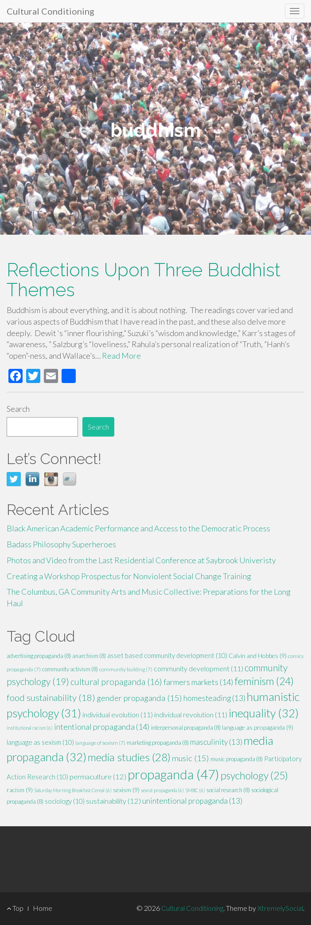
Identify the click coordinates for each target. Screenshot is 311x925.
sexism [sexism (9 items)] (126, 789)
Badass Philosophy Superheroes (61, 544)
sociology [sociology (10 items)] (65, 801)
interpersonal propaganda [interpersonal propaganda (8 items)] (186, 727)
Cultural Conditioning (50, 11)
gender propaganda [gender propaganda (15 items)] (139, 698)
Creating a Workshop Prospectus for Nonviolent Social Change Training (129, 576)
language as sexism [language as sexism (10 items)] (40, 742)
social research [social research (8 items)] (228, 789)
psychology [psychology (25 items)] (254, 775)
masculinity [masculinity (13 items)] (216, 742)
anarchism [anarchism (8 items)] (89, 655)
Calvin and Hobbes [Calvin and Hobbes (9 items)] (258, 655)
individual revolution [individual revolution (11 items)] (190, 714)
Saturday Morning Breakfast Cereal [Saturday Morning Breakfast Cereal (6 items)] (73, 790)
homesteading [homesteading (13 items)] (214, 698)
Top (15, 908)
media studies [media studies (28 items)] (129, 757)
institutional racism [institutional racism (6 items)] (30, 728)
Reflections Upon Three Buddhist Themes (143, 280)
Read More (121, 355)
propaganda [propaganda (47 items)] (173, 774)
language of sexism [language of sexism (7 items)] (100, 742)
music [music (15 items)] (190, 758)
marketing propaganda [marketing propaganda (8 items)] (158, 742)
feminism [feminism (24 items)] (264, 681)
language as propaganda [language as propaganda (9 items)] (257, 727)
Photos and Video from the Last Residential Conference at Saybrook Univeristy (141, 560)
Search (18, 409)
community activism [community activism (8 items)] (70, 669)
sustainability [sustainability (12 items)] (113, 801)
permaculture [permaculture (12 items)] (98, 776)
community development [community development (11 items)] (198, 668)
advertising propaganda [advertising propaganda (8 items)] (39, 655)
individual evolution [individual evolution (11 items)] (117, 714)
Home (42, 908)
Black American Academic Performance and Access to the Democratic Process (138, 528)
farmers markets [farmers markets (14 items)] (198, 682)
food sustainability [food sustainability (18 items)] (51, 697)
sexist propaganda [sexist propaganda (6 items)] (162, 790)
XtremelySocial (280, 908)
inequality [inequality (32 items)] (264, 713)
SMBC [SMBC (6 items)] (195, 790)
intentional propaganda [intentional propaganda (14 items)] (102, 726)
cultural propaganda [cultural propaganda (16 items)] (116, 682)
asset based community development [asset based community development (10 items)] (167, 655)
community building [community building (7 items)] (125, 669)
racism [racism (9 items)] (20, 789)
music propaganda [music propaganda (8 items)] (236, 758)
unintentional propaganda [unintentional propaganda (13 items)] (192, 800)
